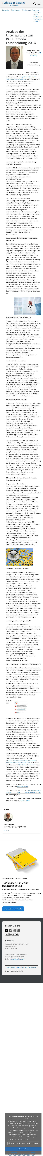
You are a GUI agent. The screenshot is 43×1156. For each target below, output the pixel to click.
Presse (33, 967)
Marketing (33, 1143)
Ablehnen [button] (32, 1152)
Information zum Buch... (13, 909)
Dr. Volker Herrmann (26, 765)
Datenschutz (20, 967)
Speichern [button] (14, 1152)
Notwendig (13, 1143)
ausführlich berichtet (18, 79)
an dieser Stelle (22, 786)
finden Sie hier (25, 801)
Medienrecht (26, 10)
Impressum (11, 967)
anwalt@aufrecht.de (17, 959)
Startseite (5, 10)
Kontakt (28, 967)
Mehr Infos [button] (24, 1139)
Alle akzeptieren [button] (23, 1149)
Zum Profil (6, 831)
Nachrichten (15, 10)
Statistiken (23, 1143)
